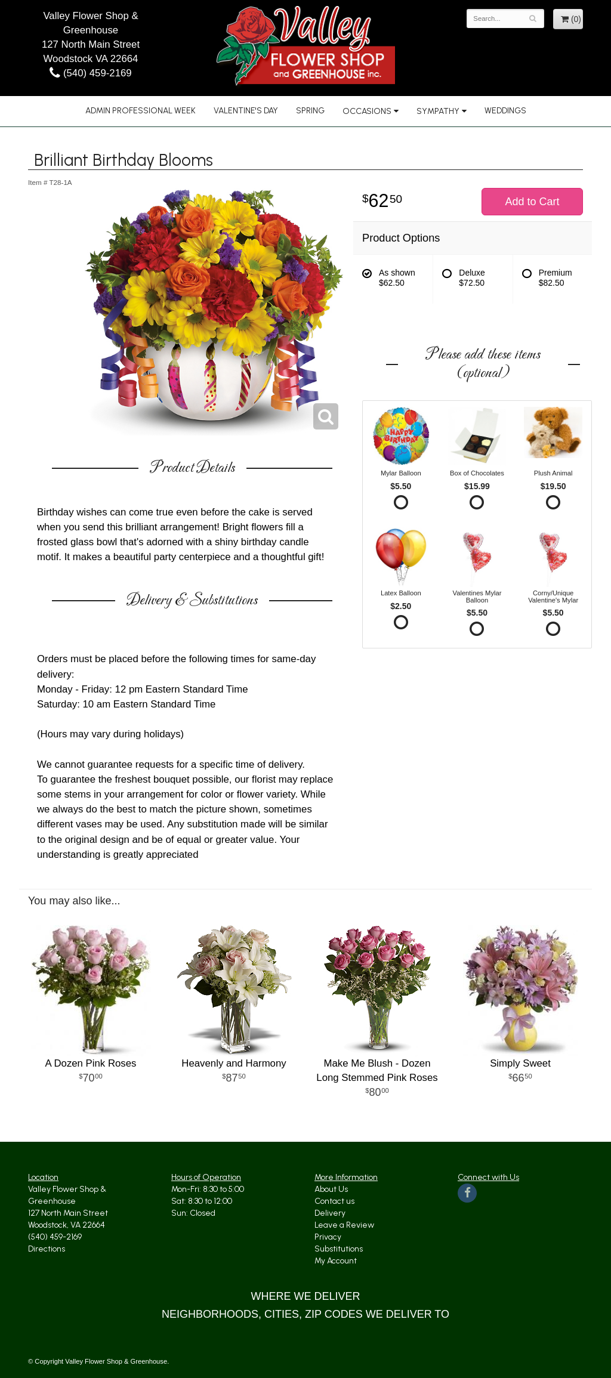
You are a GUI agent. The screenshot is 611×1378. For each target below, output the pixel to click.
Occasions (366, 111)
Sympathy (437, 111)
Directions (46, 1249)
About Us (331, 1189)
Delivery (329, 1213)
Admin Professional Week (140, 111)
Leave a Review (344, 1225)
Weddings (505, 111)
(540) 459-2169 (90, 73)
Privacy (327, 1237)
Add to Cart (532, 202)
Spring (310, 111)
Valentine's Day (246, 111)
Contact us (334, 1201)
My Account (335, 1261)
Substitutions (338, 1249)
